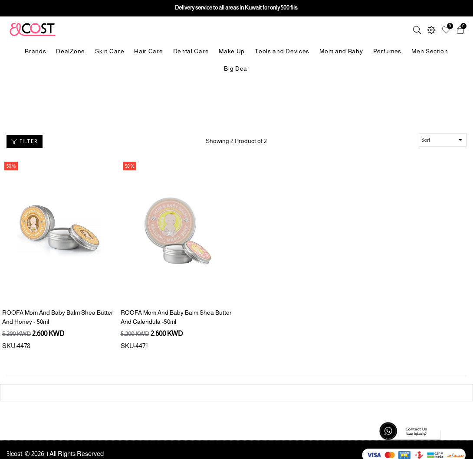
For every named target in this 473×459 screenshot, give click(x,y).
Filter (24, 141)
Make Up (232, 51)
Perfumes (387, 51)
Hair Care (148, 51)
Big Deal (236, 68)
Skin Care (109, 51)
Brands (35, 51)
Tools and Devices (282, 51)
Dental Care (191, 51)
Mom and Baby (341, 51)
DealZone (70, 51)
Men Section (429, 51)
